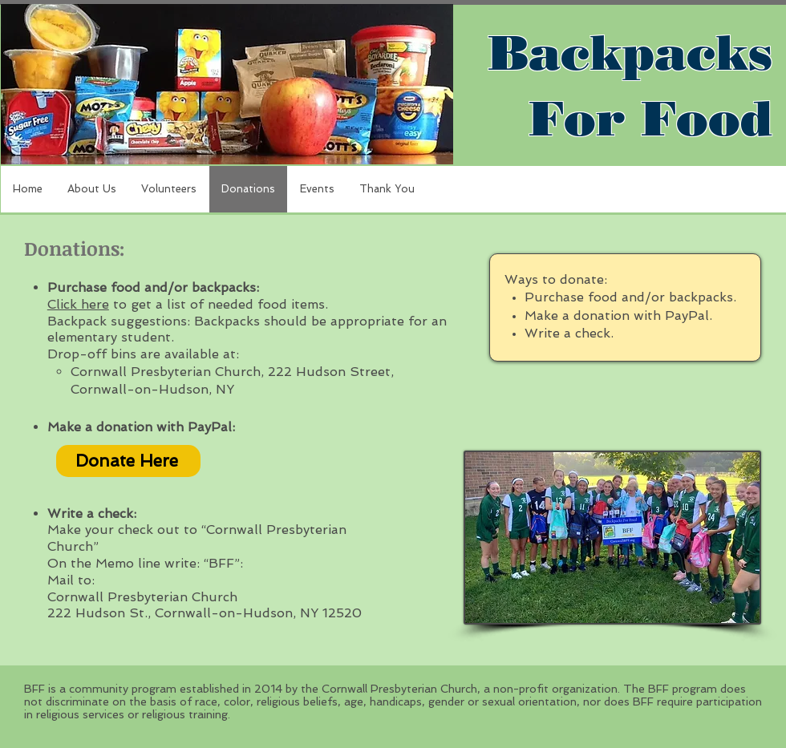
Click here (78, 304)
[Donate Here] (128, 461)
